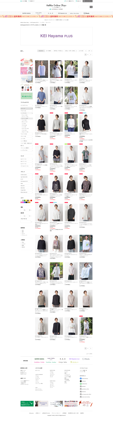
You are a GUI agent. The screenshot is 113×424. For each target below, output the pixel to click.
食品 (65, 381)
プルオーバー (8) (25, 131)
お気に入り (78, 1)
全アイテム (37, 370)
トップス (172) (23, 113)
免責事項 (82, 413)
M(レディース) (23, 161)
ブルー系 (24, 202)
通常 (23, 231)
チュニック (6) (24, 115)
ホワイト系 (21, 200)
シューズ (37, 382)
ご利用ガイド (31, 1)
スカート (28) (23, 136)
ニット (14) (24, 126)
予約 (23, 242)
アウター (37, 376)
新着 (23, 245)
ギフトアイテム (38, 389)
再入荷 (23, 247)
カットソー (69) (25, 118)
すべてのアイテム (24, 105)
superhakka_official (85, 389)
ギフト (66, 383)
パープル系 (23, 202)
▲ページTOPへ (89, 353)
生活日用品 (67, 379)
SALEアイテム (23, 374)
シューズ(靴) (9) (24, 140)
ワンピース (37, 378)
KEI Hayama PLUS (62, 13)
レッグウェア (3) (24, 150)
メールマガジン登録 (24, 1)
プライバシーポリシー (56, 413)
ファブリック (67, 374)
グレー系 (23, 200)
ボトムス (51, 375)
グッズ (51, 376)
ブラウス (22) (24, 125)
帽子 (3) (22, 145)
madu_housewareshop (86, 396)
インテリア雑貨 (68, 376)
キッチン (66, 371)
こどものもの (67, 380)
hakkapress (84, 381)
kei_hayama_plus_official (86, 394)
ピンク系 (21, 202)
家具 (65, 378)
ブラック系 (26, 202)
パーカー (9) (24, 130)
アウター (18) (23, 110)
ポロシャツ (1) (24, 121)
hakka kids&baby (74, 13)
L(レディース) (23, 163)
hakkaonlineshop (85, 378)
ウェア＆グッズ (68, 375)
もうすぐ (23, 243)
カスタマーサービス (24, 384)
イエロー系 (26, 200)
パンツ (36, 381)
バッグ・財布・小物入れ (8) (26, 143)
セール (23, 233)
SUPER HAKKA (26, 13)
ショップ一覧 (82, 371)
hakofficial (84, 391)
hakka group (31, 413)
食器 (65, 373)
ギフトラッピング (38, 390)
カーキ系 (28, 202)
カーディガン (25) (25, 128)
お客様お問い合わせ (46, 413)
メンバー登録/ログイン (69, 1)
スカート (37, 379)
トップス (37, 377)
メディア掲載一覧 (83, 370)
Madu (86, 13)
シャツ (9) (24, 123)
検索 (91, 7)
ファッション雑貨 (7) (25, 147)
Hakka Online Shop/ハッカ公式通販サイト (56, 6)
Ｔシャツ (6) (24, 120)
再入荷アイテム (24, 372)
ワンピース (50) (24, 133)
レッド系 (31, 200)
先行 (23, 230)
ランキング (23, 371)
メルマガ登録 (23, 381)
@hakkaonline (84, 383)
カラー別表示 (48, 50)
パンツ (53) (23, 138)
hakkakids (84, 386)
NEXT (91, 54)
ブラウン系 (28, 200)
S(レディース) (23, 159)
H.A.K (50, 13)
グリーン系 (24, 200)
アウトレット (24, 235)
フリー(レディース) (24, 166)
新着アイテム (23, 370)
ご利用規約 (64, 413)
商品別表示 (41, 50)
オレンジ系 (29, 202)
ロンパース (52, 386)
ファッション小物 (38, 383)
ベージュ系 (29, 200)
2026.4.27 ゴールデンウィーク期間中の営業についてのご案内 (57, 19)
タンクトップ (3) (25, 116)
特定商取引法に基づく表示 (73, 413)
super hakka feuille (38, 13)
